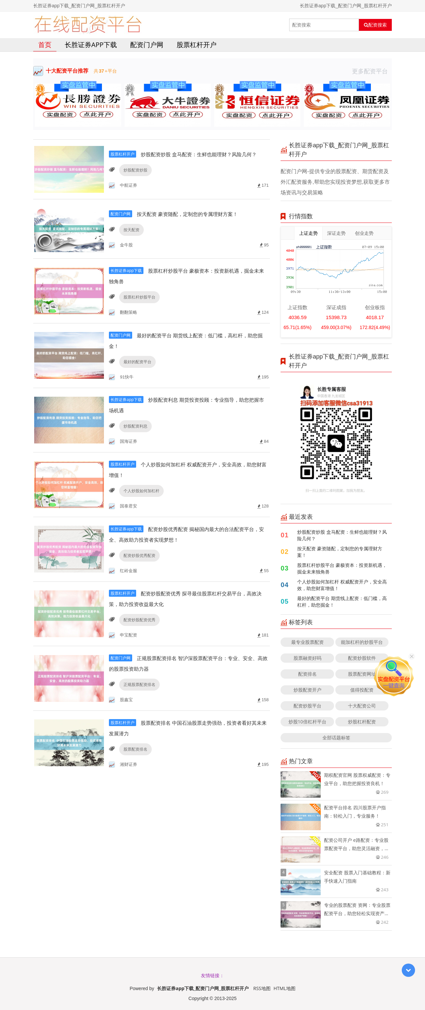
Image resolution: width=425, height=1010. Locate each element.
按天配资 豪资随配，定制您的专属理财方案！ (339, 551)
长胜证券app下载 (91, 44)
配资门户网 (146, 44)
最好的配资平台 (136, 374)
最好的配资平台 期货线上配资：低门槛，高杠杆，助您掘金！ (342, 601)
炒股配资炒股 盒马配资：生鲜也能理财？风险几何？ (342, 535)
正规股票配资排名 (138, 701)
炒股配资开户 (307, 690)
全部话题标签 (336, 737)
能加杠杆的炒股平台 (362, 642)
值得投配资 (362, 690)
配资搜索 (375, 25)
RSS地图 (262, 988)
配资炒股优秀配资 (138, 570)
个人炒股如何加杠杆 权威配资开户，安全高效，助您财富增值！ (342, 584)
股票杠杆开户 (196, 44)
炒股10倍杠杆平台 (307, 721)
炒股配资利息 (134, 439)
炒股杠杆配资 (362, 721)
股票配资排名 (134, 766)
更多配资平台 (372, 71)
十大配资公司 (362, 706)
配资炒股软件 (362, 658)
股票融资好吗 (307, 658)
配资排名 (307, 674)
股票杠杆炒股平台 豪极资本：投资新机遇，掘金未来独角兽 (342, 568)
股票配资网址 (362, 674)
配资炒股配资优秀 (138, 636)
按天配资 (130, 243)
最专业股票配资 (307, 642)
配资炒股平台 (307, 706)
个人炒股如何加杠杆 (140, 505)
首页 (44, 44)
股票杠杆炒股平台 (138, 309)
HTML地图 (285, 988)
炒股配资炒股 (134, 178)
